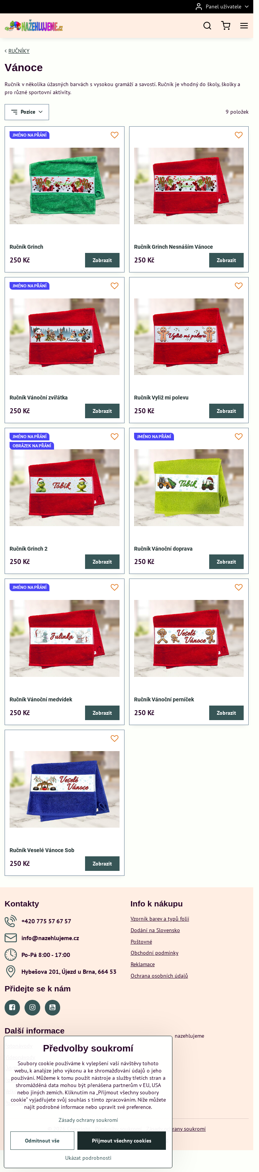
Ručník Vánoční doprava (163, 549)
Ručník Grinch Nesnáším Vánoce (173, 247)
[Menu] (244, 25)
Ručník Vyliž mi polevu (161, 397)
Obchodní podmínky (155, 952)
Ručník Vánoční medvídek (41, 699)
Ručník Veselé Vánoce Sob (42, 850)
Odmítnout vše (42, 1148)
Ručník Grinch (26, 247)
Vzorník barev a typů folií (160, 918)
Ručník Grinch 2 (29, 549)
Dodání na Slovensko (155, 930)
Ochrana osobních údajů (159, 975)
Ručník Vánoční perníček (164, 699)
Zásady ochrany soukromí (176, 1128)
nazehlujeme (189, 1035)
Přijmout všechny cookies (121, 1148)
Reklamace (143, 964)
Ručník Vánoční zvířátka (39, 397)
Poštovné (141, 941)
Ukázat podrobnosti (88, 1165)
